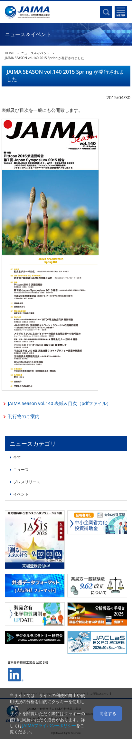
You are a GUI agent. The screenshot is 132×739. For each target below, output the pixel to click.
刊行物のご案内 (24, 416)
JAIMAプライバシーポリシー (49, 725)
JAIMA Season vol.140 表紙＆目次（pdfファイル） (59, 403)
